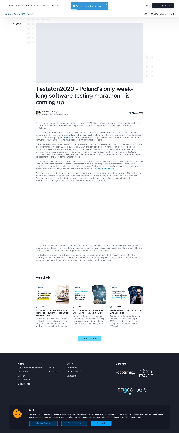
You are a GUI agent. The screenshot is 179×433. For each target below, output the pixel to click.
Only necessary (74, 423)
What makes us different (30, 368)
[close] (106, 4)
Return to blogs (89, 338)
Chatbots (71, 376)
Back (17, 24)
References (24, 380)
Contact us (55, 372)
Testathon (68, 138)
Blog (9, 14)
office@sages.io (167, 14)
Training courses (163, 6)
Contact (56, 6)
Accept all (101, 423)
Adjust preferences (43, 423)
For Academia (74, 372)
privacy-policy (52, 417)
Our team (23, 372)
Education (72, 368)
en (147, 6)
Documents (24, 384)
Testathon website (105, 169)
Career (21, 376)
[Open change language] (149, 5)
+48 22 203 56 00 (150, 14)
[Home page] (6, 14)
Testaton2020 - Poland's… (24, 14)
